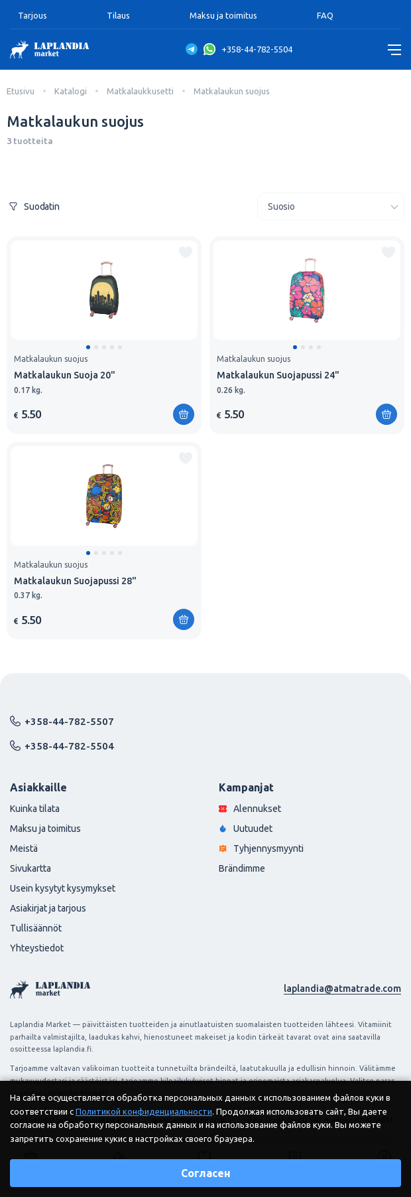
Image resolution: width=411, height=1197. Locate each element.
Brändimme (242, 868)
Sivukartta (30, 868)
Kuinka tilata (35, 808)
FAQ (325, 15)
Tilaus (118, 15)
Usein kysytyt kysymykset (62, 888)
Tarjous (32, 15)
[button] (88, 347)
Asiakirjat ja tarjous (48, 908)
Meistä (24, 848)
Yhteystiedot (37, 948)
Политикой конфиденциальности (144, 1111)
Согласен (206, 1173)
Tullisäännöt (36, 928)
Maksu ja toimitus (223, 15)
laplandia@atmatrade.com (342, 988)
